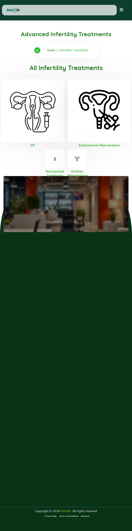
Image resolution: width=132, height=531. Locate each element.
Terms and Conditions (68, 516)
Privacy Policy (51, 516)
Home (51, 50)
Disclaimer (85, 516)
